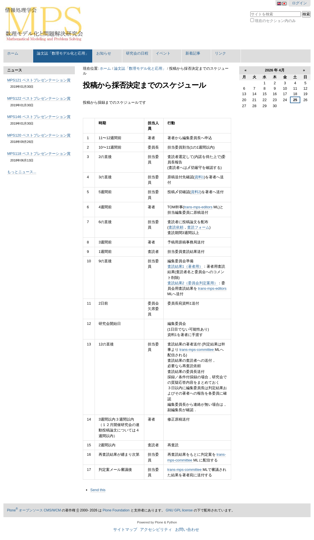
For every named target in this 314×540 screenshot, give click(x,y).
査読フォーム (198, 227)
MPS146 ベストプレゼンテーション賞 (39, 117)
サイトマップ (125, 529)
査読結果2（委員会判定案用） (192, 283)
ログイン (299, 3)
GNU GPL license (179, 510)
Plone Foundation (116, 510)
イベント (163, 53)
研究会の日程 (137, 53)
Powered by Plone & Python (157, 522)
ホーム (12, 53)
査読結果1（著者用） (185, 266)
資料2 (195, 192)
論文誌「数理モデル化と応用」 (63, 53)
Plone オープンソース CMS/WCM (34, 510)
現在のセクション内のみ (275, 21)
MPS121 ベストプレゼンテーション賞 (39, 80)
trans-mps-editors (198, 207)
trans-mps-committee (197, 349)
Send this (97, 490)
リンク (220, 53)
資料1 (199, 177)
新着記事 (192, 53)
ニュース (14, 70)
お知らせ (103, 53)
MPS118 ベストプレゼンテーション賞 (39, 153)
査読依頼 (176, 227)
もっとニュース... (21, 172)
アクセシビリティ (156, 529)
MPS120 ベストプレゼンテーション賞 (39, 135)
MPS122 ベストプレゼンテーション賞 (39, 98)
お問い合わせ (187, 529)
